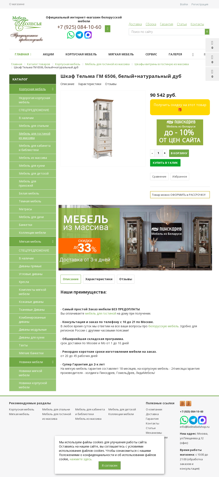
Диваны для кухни (31, 337)
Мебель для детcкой (34, 173)
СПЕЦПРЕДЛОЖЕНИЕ (34, 110)
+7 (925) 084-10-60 (79, 27)
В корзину (179, 153)
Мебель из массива (33, 158)
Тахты (23, 345)
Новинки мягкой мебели (30, 373)
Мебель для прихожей (27, 183)
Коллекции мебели (32, 233)
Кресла (24, 282)
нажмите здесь (81, 459)
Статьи (182, 24)
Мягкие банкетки (31, 353)
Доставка (135, 24)
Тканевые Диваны (32, 310)
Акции (48, 54)
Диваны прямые (30, 266)
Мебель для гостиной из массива (34, 135)
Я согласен (109, 465)
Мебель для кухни (32, 166)
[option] (103, 129)
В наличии (26, 118)
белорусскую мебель (163, 326)
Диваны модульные (33, 329)
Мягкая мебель (121, 54)
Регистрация (200, 4)
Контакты (197, 24)
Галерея (175, 54)
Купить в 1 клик (165, 163)
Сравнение (159, 176)
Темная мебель (30, 201)
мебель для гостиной (100, 313)
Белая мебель (29, 193)
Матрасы (25, 209)
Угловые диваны (30, 274)
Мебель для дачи (31, 217)
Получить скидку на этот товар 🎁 (180, 107)
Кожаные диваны (31, 302)
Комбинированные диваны (32, 319)
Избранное (179, 176)
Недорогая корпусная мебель (34, 100)
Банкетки (25, 225)
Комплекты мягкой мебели (32, 292)
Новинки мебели (37, 362)
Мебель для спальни (34, 126)
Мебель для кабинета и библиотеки (35, 148)
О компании (154, 409)
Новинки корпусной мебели (33, 385)
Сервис (151, 54)
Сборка (151, 24)
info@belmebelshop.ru (194, 427)
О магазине (17, 4)
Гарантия (166, 24)
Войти (184, 4)
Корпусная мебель (81, 54)
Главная (23, 54)
